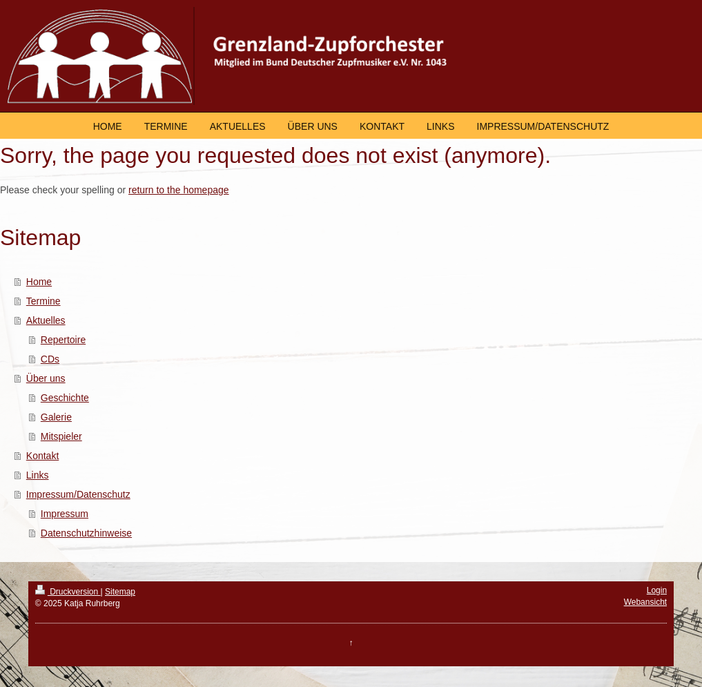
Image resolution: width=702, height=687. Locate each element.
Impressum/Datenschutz (78, 494)
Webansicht (645, 602)
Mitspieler (61, 436)
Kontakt (42, 455)
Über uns (46, 378)
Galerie (56, 417)
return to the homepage (178, 189)
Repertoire (63, 339)
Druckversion (68, 592)
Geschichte (65, 397)
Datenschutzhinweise (86, 533)
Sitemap (120, 592)
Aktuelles (46, 320)
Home (39, 281)
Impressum (64, 513)
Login (657, 590)
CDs (50, 359)
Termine (43, 301)
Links (37, 475)
